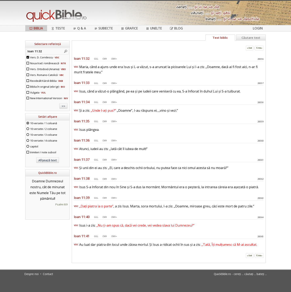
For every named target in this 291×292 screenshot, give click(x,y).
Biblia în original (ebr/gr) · (47, 86)
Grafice (129, 28)
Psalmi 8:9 (61, 204)
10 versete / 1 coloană (43, 123)
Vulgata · (38, 92)
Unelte (154, 28)
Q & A (79, 28)
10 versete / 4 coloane (43, 140)
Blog (176, 28)
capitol (34, 146)
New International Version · (49, 98)
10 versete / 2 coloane (43, 129)
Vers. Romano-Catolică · (47, 75)
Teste (58, 28)
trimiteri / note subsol (43, 152)
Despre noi (31, 274)
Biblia (36, 28)
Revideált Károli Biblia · (46, 81)
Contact (48, 274)
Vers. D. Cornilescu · (44, 57)
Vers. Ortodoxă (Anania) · (48, 69)
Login (258, 28)
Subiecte (103, 28)
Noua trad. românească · (48, 63)
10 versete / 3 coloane (43, 135)
